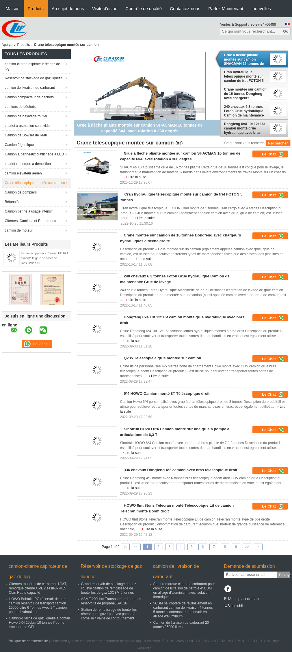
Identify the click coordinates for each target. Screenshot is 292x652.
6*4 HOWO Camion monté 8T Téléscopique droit (167, 393)
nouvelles (261, 8)
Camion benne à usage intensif (29, 211)
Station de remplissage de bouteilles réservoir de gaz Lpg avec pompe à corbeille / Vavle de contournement (109, 614)
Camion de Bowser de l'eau (26, 135)
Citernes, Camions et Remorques (30, 221)
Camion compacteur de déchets (29, 97)
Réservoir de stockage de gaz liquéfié (34, 78)
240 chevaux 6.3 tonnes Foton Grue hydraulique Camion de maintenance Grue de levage (244, 111)
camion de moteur (19, 230)
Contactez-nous (185, 8)
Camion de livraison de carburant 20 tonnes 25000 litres (181, 625)
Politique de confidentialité (28, 641)
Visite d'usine (105, 8)
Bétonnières (14, 202)
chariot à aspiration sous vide (27, 126)
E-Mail (230, 598)
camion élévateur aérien (23, 173)
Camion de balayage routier (26, 116)
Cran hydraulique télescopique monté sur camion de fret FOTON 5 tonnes (244, 76)
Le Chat (273, 154)
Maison (13, 8)
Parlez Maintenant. (226, 8)
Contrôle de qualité (143, 8)
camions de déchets (20, 107)
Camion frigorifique (19, 145)
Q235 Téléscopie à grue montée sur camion (162, 358)
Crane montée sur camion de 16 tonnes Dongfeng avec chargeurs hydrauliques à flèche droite (245, 93)
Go (286, 31)
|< (125, 547)
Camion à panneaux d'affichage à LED (34, 154)
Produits (36, 8)
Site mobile (234, 606)
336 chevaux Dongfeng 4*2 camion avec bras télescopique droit (180, 470)
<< (136, 547)
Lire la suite (137, 177)
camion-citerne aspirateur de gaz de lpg (32, 66)
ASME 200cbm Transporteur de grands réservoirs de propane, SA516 (111, 601)
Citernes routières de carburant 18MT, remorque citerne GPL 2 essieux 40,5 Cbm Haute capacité (38, 588)
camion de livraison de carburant (30, 88)
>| (258, 547)
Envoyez (284, 575)
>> (247, 547)
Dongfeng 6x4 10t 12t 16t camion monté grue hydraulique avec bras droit (244, 128)
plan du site (248, 598)
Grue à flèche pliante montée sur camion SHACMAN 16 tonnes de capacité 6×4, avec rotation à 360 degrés (244, 59)
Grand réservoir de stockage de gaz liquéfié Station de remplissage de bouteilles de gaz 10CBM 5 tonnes (108, 588)
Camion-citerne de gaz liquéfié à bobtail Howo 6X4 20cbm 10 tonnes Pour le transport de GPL (39, 622)
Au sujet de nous (68, 8)
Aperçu (7, 45)
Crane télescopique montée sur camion (35, 183)
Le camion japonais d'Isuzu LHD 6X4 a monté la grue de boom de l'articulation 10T (44, 258)
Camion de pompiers (21, 192)
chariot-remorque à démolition (28, 164)
